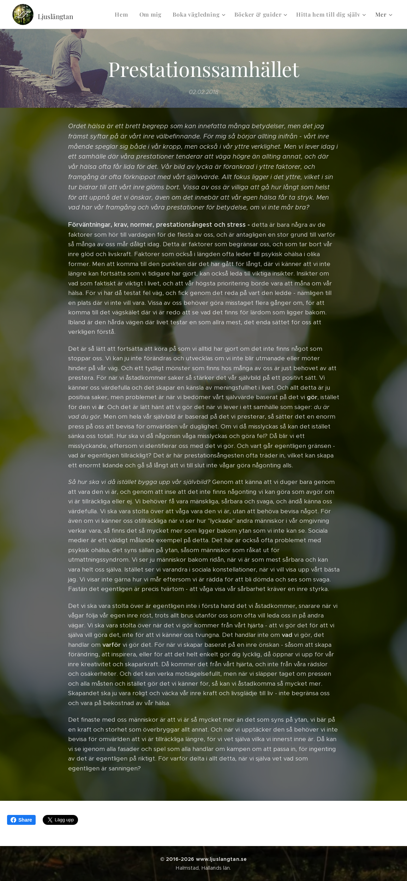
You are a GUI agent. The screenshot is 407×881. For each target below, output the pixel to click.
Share (21, 820)
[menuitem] (123, 14)
